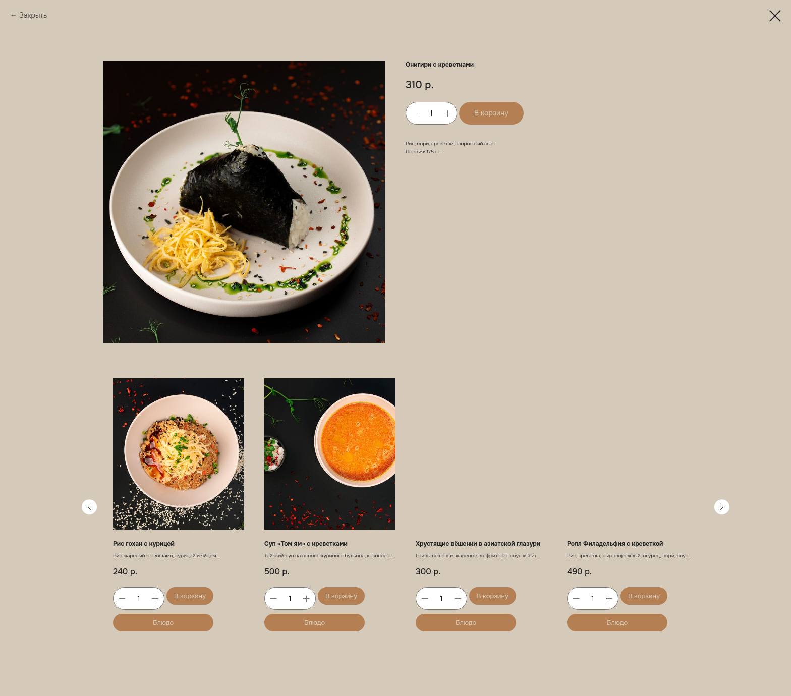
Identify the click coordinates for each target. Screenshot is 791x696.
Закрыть (34, 15)
